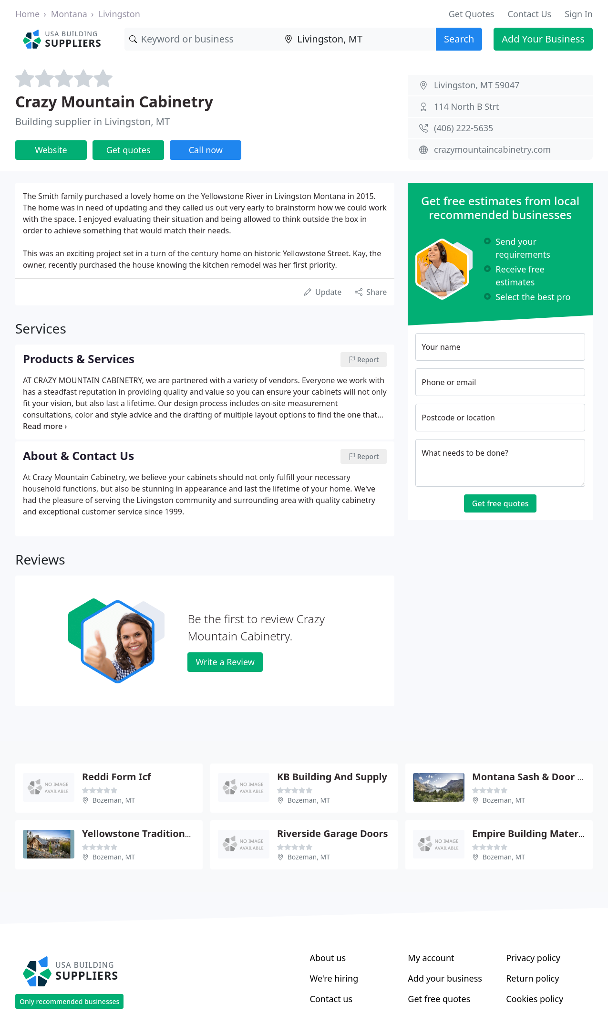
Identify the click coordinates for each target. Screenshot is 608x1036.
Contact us (331, 999)
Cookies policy (534, 999)
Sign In (579, 14)
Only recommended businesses (69, 1001)
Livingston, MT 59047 (476, 85)
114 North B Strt (466, 106)
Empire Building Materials (533, 833)
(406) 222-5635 (463, 128)
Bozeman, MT (114, 800)
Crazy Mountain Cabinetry (114, 101)
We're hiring (334, 978)
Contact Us (530, 14)
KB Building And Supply (332, 776)
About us (328, 957)
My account (431, 957)
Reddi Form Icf (116, 776)
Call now (206, 150)
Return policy (532, 978)
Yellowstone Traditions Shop (149, 833)
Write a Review (225, 662)
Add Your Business (543, 38)
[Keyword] (202, 39)
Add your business (445, 978)
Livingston (119, 14)
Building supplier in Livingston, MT (92, 121)
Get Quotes (472, 14)
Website (51, 150)
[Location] (357, 39)
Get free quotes (500, 503)
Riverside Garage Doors (332, 833)
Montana (69, 14)
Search (459, 38)
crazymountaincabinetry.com (492, 149)
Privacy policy (533, 957)
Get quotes (128, 150)
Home (27, 14)
